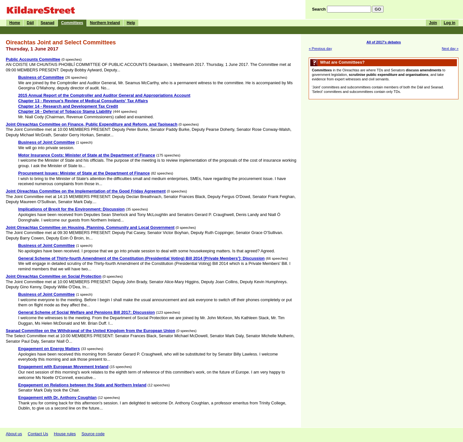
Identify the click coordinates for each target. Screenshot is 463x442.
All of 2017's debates (384, 42)
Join (433, 23)
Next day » (450, 48)
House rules (65, 433)
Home (14, 23)
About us (14, 433)
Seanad (47, 23)
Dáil (30, 23)
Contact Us (38, 433)
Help (131, 23)
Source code (92, 433)
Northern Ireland (105, 23)
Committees (72, 23)
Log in (449, 23)
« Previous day (320, 48)
